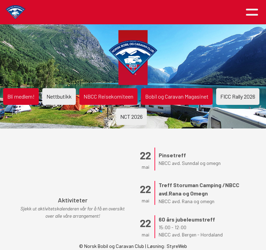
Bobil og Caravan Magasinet (177, 96)
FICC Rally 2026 (237, 96)
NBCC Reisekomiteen (108, 96)
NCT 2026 (131, 116)
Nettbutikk (59, 96)
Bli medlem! (21, 96)
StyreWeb (177, 246)
